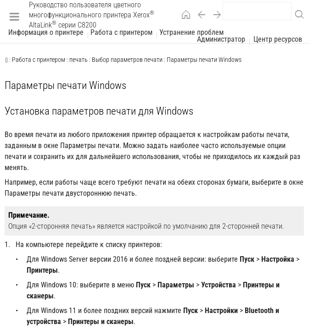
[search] (257, 11)
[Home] (183, 16)
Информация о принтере (46, 32)
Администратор (221, 39)
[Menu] (14, 16)
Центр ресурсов (277, 39)
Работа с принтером (121, 32)
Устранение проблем (191, 32)
